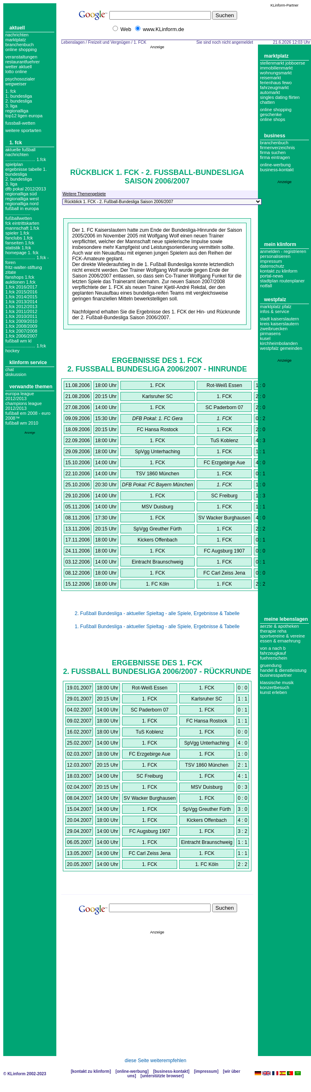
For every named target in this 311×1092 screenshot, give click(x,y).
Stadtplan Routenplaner (282, 280)
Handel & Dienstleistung (283, 670)
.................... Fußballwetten (18, 216)
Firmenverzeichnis (277, 147)
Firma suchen (273, 152)
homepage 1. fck (21, 252)
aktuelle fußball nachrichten (20, 152)
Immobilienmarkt (276, 67)
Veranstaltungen (21, 56)
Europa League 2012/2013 (19, 396)
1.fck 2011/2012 (21, 311)
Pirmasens (270, 333)
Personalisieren (275, 256)
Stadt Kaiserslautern (279, 318)
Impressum (271, 261)
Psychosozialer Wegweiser (20, 81)
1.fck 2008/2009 (21, 326)
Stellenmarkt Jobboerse (282, 62)
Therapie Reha (273, 631)
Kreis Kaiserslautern (279, 323)
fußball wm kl (18, 340)
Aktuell (17, 28)
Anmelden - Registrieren (283, 251)
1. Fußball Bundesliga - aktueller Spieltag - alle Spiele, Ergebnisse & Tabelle (157, 626)
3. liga (11, 105)
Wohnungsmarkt (276, 72)
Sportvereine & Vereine (282, 635)
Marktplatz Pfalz (275, 306)
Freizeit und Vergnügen (109, 42)
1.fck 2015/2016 (21, 291)
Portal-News (271, 275)
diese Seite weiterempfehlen (156, 1060)
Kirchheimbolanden (279, 343)
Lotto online (16, 71)
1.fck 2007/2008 (21, 331)
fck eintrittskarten (22, 223)
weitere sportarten (23, 130)
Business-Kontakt (171, 1071)
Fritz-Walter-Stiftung (23, 267)
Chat (9, 369)
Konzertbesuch (274, 687)
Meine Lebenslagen (286, 619)
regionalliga (16, 110)
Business (274, 136)
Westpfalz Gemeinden (281, 348)
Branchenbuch (19, 44)
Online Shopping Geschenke (275, 112)
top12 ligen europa (23, 115)
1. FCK (10, 91)
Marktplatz (15, 39)
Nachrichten (17, 34)
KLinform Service (28, 362)
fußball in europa (22, 208)
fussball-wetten (20, 123)
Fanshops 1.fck (19, 277)
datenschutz (272, 266)
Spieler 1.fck (17, 232)
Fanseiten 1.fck (19, 242)
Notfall (266, 285)
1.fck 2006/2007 (21, 335)
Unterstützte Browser (162, 1076)
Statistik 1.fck (18, 247)
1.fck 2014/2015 (21, 296)
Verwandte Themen (30, 386)
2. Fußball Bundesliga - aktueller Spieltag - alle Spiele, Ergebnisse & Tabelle (157, 613)
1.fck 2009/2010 (21, 321)
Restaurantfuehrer (22, 61)
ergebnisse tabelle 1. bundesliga (26, 172)
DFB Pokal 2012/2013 (25, 188)
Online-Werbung (275, 164)
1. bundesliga (18, 96)
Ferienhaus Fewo (276, 82)
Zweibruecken (273, 328)
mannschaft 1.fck (22, 228)
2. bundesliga (18, 100)
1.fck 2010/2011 (21, 316)
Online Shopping (21, 49)
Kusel (265, 338)
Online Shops (272, 119)
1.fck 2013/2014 (21, 301)
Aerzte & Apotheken (279, 626)
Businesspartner (276, 675)
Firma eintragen (275, 157)
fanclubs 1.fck (19, 237)
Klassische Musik (277, 682)
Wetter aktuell (18, 66)
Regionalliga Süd (21, 193)
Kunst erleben (273, 692)
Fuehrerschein (273, 658)
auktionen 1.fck (20, 282)
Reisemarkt (270, 77)
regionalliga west (22, 198)
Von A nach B (273, 648)
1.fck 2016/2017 (21, 286)
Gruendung (271, 665)
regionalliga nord (21, 203)
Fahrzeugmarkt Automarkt (274, 90)
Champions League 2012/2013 (23, 406)
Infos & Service (274, 311)
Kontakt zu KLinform (279, 271)
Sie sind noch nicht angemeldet (224, 42)
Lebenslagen (72, 42)
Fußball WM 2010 (21, 423)
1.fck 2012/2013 (21, 306)
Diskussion (15, 374)
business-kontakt (277, 169)
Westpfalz (275, 299)
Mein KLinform (280, 244)
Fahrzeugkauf (273, 653)
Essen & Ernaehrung (280, 640)
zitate (10, 272)
